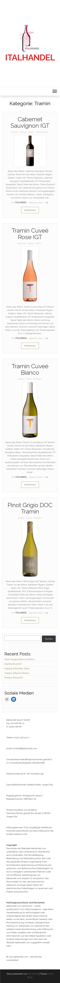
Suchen (49, 639)
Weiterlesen (30, 210)
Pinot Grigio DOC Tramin (30, 508)
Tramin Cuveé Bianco (30, 369)
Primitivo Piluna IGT (13, 677)
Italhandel (30, 57)
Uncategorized (41, 132)
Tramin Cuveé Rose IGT (30, 233)
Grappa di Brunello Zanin (16, 668)
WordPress (33, 974)
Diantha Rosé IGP (12, 664)
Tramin (31, 132)
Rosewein (22, 243)
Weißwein (37, 379)
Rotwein (14, 132)
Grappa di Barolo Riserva (16, 673)
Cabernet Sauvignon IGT (30, 122)
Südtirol (23, 132)
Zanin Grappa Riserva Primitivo (19, 659)
